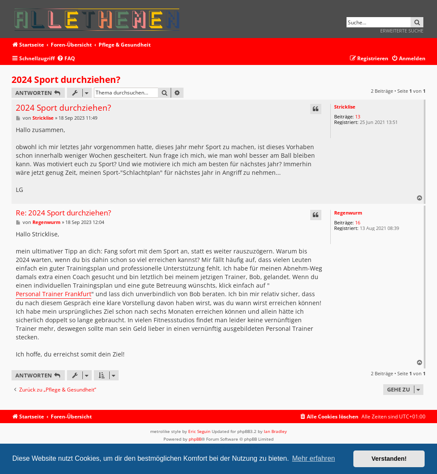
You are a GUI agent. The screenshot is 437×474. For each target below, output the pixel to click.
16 (357, 222)
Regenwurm (348, 212)
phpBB (195, 439)
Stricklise (344, 106)
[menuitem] (66, 59)
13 (357, 116)
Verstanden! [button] (389, 458)
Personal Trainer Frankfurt (53, 294)
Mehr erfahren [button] (313, 458)
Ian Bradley (275, 431)
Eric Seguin (199, 431)
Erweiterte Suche (401, 30)
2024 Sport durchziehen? (66, 79)
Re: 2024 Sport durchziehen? (63, 213)
